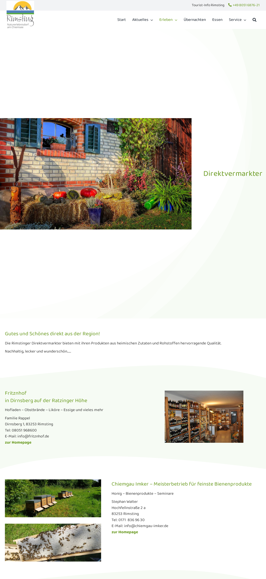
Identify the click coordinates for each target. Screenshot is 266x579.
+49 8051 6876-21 (246, 5)
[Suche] (254, 20)
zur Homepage (18, 442)
